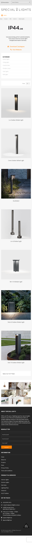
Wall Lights (5, 74)
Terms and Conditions (6, 470)
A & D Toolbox (5, 493)
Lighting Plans (5, 488)
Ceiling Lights (6, 62)
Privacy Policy (5, 468)
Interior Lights (5, 479)
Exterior (15, 18)
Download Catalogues (16, 46)
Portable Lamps (7, 68)
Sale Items (3, 485)
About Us (3, 459)
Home (1, 18)
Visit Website (16, 50)
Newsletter (5, 2)
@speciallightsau (7, 517)
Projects (3, 462)
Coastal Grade (6, 65)
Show (23, 83)
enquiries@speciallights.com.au (11, 505)
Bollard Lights (21, 18)
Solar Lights (6, 71)
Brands (6, 18)
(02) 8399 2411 (7, 502)
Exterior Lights (5, 482)
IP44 (10, 18)
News (2, 465)
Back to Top (26, 525)
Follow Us (3, 490)
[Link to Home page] (16, 9)
